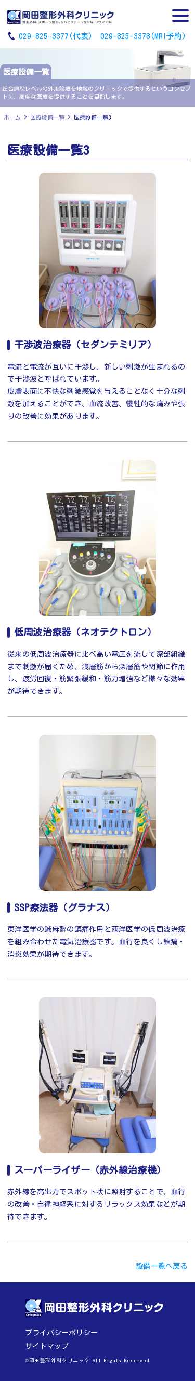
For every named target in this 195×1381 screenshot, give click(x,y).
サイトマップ (47, 1346)
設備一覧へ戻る (162, 1266)
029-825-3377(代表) (56, 36)
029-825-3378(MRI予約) (143, 36)
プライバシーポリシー (61, 1332)
